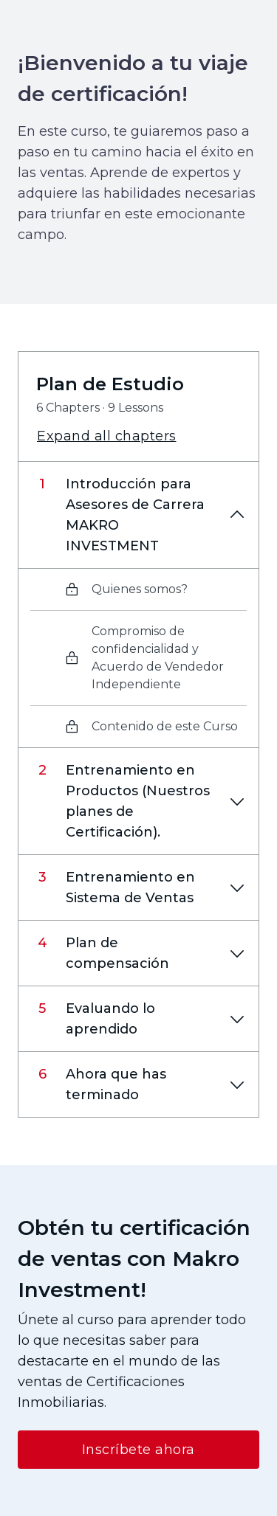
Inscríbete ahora (138, 1449)
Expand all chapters (107, 436)
